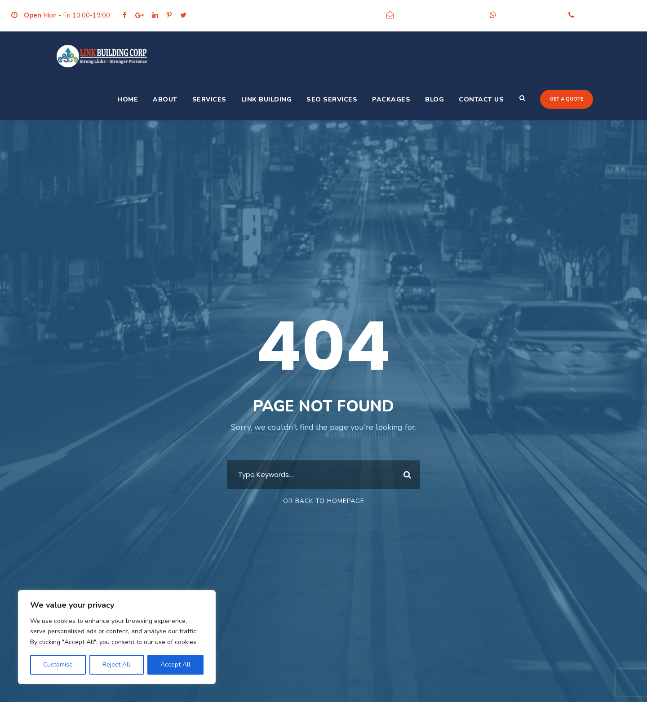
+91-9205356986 (530, 15)
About (165, 99)
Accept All (175, 664)
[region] (117, 637)
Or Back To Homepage (323, 501)
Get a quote (566, 99)
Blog (434, 99)
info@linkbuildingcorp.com (439, 15)
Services (209, 99)
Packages (391, 99)
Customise (58, 664)
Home (127, 99)
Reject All (116, 664)
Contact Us (481, 99)
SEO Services (331, 99)
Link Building (266, 99)
